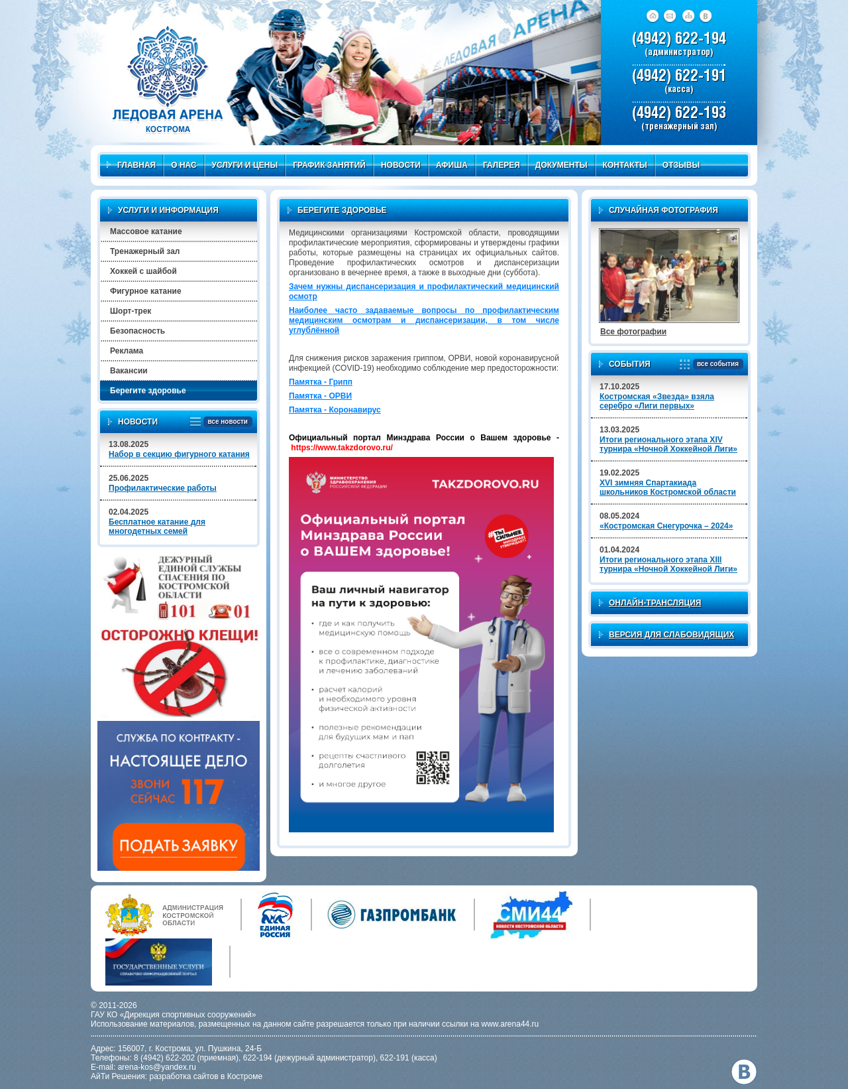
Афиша (452, 165)
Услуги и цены (245, 165)
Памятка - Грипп (320, 382)
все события (716, 364)
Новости (401, 165)
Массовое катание (146, 231)
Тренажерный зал (145, 251)
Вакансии (129, 370)
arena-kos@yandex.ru (157, 1067)
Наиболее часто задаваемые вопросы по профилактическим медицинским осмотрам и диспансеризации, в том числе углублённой (424, 320)
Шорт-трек (130, 311)
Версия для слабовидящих (671, 634)
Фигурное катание (146, 291)
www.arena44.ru (510, 1024)
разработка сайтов (184, 1076)
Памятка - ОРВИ (320, 396)
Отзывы (681, 165)
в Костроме (241, 1076)
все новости (225, 422)
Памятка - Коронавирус (335, 410)
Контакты (625, 165)
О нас (183, 165)
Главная (131, 165)
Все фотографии (633, 331)
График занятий (329, 165)
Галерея (501, 165)
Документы (561, 165)
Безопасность (137, 331)
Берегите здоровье (148, 390)
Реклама (126, 350)
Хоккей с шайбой (143, 271)
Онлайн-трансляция (655, 603)
